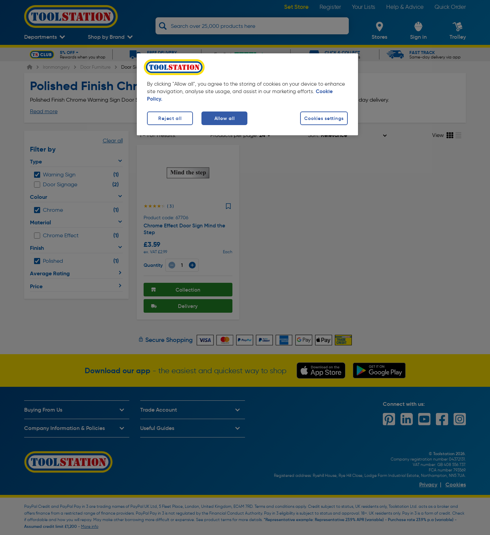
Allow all (224, 118)
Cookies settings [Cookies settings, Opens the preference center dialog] (324, 118)
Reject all (169, 118)
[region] (247, 94)
